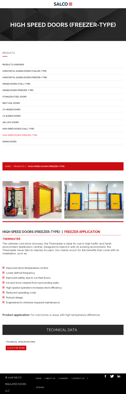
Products (19, 166)
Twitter (111, 377)
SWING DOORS (9, 141)
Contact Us (78, 378)
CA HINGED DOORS (11, 109)
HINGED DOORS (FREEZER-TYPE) (17, 90)
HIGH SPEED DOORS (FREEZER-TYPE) (19, 135)
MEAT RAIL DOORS (11, 103)
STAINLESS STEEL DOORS (14, 97)
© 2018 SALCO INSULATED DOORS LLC (15, 384)
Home (8, 166)
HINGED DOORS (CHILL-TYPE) (16, 84)
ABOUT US (50, 378)
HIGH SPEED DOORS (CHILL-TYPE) (18, 129)
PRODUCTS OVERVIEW (13, 65)
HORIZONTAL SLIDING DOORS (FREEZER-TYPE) (24, 77)
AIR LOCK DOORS (10, 122)
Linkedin (118, 377)
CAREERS (63, 378)
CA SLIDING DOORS (11, 116)
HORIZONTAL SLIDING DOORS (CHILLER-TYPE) (24, 71)
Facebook (104, 377)
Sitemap (40, 387)
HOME (38, 378)
